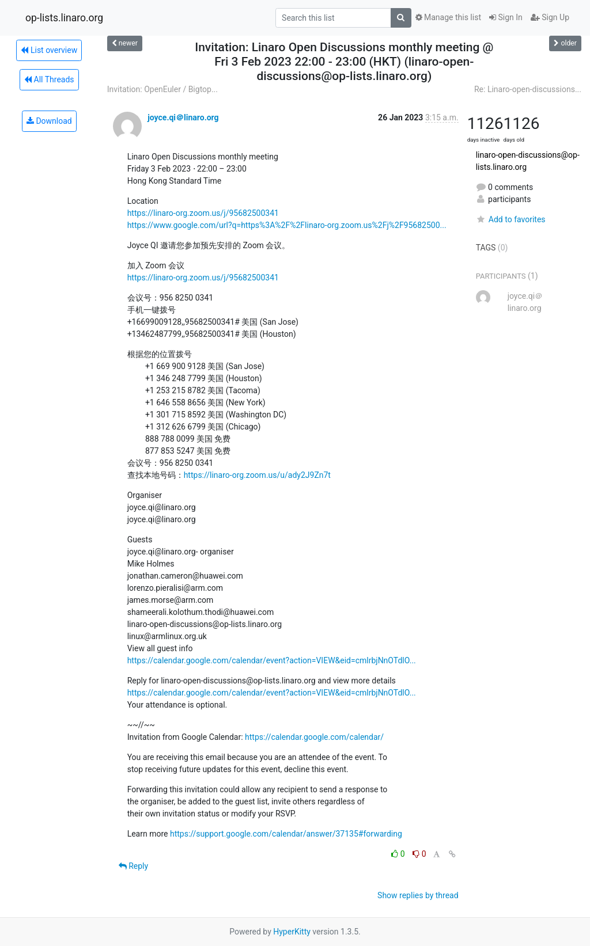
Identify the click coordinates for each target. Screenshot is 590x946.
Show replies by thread (418, 895)
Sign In (506, 17)
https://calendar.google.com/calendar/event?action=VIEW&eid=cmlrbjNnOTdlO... (271, 660)
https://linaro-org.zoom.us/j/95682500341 (203, 213)
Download (49, 121)
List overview (49, 50)
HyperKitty (292, 931)
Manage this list (448, 17)
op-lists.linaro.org (64, 18)
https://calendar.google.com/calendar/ (314, 737)
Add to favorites (511, 219)
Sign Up (550, 17)
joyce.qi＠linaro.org (183, 117)
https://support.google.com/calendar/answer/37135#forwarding (286, 833)
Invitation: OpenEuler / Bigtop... (162, 89)
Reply (133, 866)
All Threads (49, 79)
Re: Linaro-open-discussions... (527, 89)
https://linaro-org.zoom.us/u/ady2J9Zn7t (257, 475)
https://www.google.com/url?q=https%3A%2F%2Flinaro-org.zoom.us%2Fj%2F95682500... (287, 225)
